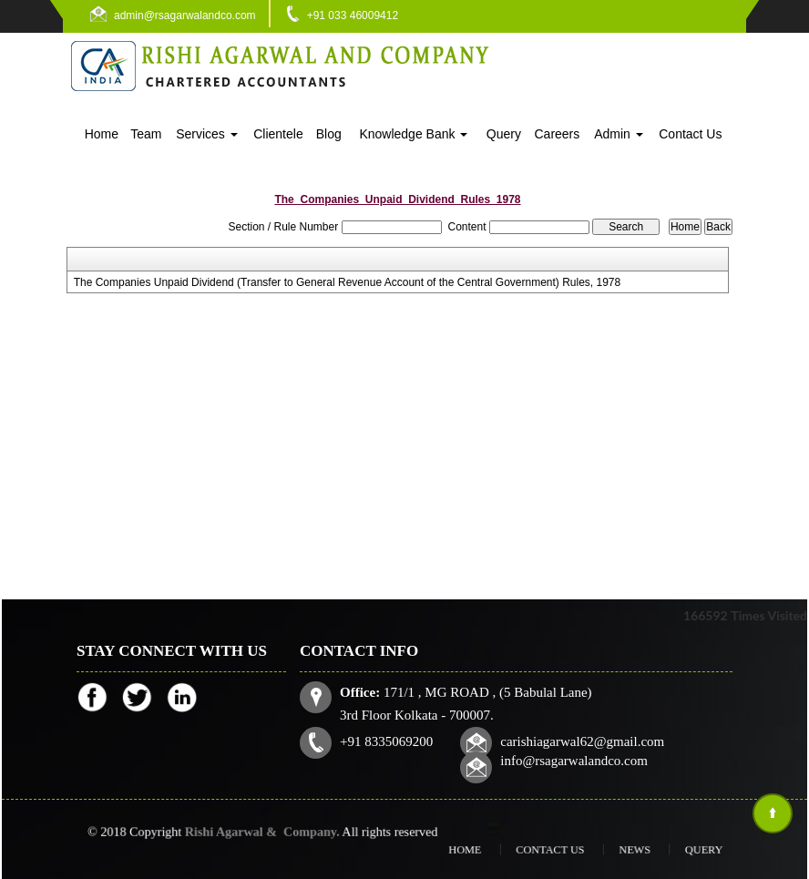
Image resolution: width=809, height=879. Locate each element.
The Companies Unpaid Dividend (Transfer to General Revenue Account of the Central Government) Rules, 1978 (347, 282)
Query (503, 134)
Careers (556, 134)
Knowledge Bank (413, 134)
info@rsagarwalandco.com (571, 758)
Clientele (277, 134)
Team (145, 134)
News (617, 849)
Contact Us (690, 134)
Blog (329, 134)
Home (101, 134)
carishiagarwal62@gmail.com (580, 739)
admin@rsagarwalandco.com (185, 15)
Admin (618, 134)
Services (207, 134)
